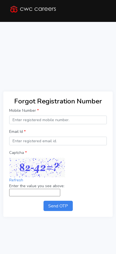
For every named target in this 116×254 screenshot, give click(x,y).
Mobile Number (24, 110)
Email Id (17, 131)
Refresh (16, 180)
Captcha (18, 152)
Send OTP (58, 206)
